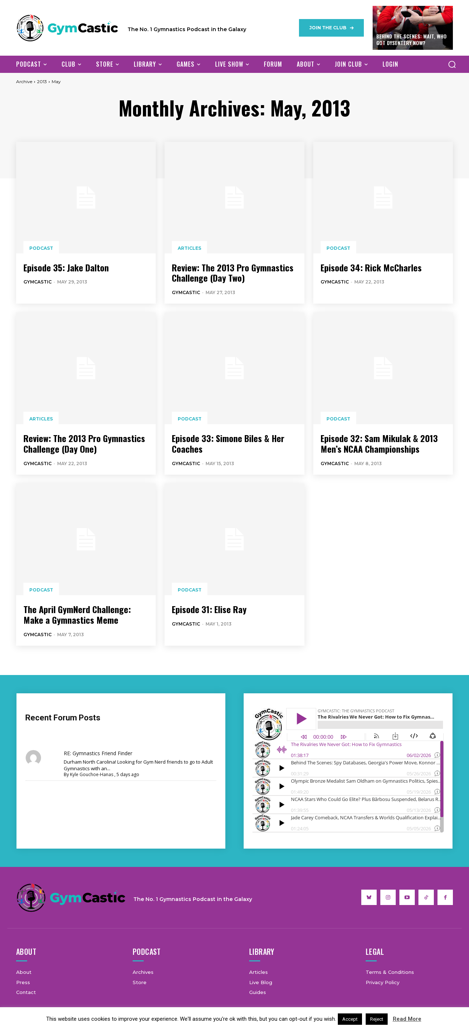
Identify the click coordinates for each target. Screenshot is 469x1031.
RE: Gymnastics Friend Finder (98, 753)
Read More (407, 1019)
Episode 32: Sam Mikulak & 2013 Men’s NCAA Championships (379, 443)
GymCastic (37, 282)
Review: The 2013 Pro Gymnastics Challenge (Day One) (84, 443)
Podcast (41, 248)
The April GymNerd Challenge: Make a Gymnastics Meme (77, 614)
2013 (42, 81)
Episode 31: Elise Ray (209, 609)
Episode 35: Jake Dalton (66, 267)
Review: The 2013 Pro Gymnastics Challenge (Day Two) (232, 273)
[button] (451, 64)
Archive (24, 81)
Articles (189, 248)
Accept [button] (350, 1019)
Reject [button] (376, 1019)
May (56, 81)
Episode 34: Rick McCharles (371, 267)
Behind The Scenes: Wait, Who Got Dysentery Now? (411, 39)
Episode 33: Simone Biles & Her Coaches (228, 443)
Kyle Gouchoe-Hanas (91, 774)
